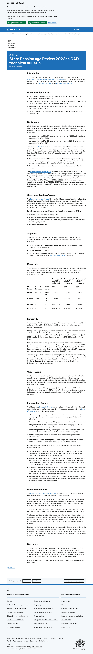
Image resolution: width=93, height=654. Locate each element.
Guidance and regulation (69, 609)
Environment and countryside (44, 609)
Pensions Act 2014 (36, 147)
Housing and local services (43, 612)
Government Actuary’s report (40, 199)
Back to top (11, 568)
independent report (45, 407)
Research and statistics (69, 612)
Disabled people (12, 623)
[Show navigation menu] (77, 29)
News (63, 605)
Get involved (65, 627)
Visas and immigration (41, 623)
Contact (45, 638)
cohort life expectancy (57, 255)
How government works (69, 623)
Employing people (40, 605)
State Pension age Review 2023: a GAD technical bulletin (64, 34)
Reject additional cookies (37, 23)
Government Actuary (44, 83)
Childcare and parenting (15, 612)
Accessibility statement (33, 638)
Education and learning (42, 601)
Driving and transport (14, 627)
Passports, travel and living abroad (46, 620)
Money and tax (39, 616)
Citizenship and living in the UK (17, 616)
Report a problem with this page (74, 581)
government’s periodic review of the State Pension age (45, 79)
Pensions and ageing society (25, 34)
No (38, 581)
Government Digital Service (39, 641)
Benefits (9, 601)
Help (8, 638)
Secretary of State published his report (43, 493)
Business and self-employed (16, 609)
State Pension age (41, 34)
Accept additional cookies (16, 23)
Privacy (14, 638)
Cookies (21, 638)
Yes (28, 581)
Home (8, 34)
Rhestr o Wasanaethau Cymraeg (18, 641)
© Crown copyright (79, 649)
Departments (65, 601)
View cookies (52, 23)
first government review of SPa (40, 172)
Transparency (66, 620)
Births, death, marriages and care (18, 605)
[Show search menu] (83, 29)
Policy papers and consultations (72, 616)
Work (13, 34)
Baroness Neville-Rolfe (64, 83)
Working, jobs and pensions (43, 627)
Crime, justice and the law (15, 620)
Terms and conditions (57, 638)
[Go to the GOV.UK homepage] (13, 29)
